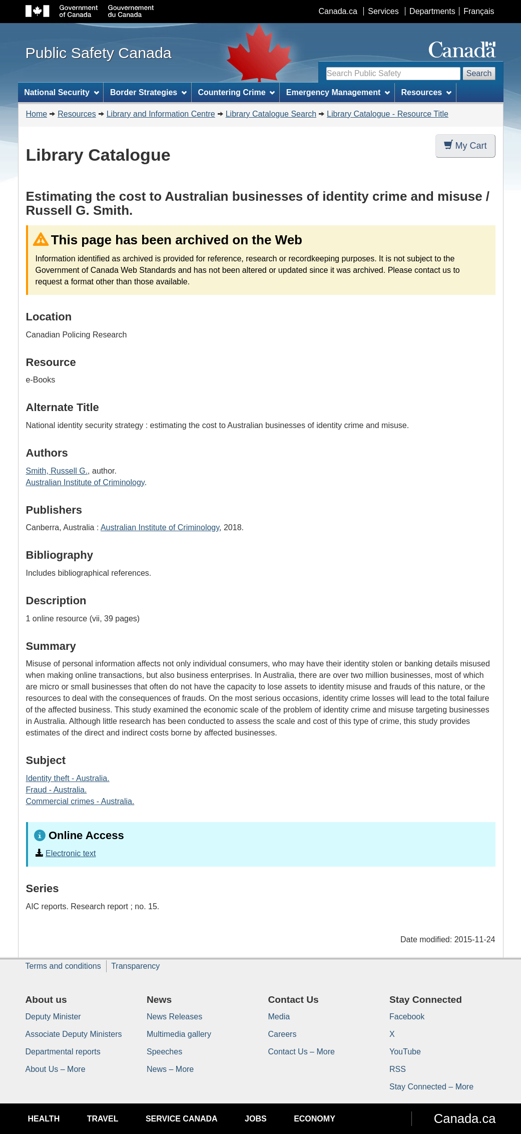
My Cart (465, 145)
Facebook (406, 1016)
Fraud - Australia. (56, 790)
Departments (432, 11)
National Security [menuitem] (61, 92)
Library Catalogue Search (271, 114)
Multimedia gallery (179, 1034)
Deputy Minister (53, 1016)
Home (37, 114)
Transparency (135, 966)
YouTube (405, 1051)
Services (383, 11)
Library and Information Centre (161, 114)
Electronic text (71, 853)
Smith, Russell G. (57, 471)
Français (478, 11)
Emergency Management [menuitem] (338, 92)
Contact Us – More (301, 1051)
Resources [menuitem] (426, 92)
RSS (397, 1069)
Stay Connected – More (431, 1086)
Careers (282, 1034)
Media (279, 1016)
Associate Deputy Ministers (74, 1034)
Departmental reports (63, 1051)
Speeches (164, 1051)
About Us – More (56, 1069)
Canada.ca (337, 11)
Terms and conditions (63, 966)
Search (479, 73)
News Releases (174, 1016)
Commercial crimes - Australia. (80, 801)
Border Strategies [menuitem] (148, 92)
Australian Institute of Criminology (85, 482)
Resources (77, 114)
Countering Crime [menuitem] (236, 92)
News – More (170, 1069)
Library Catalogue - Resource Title (387, 114)
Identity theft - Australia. (68, 778)
